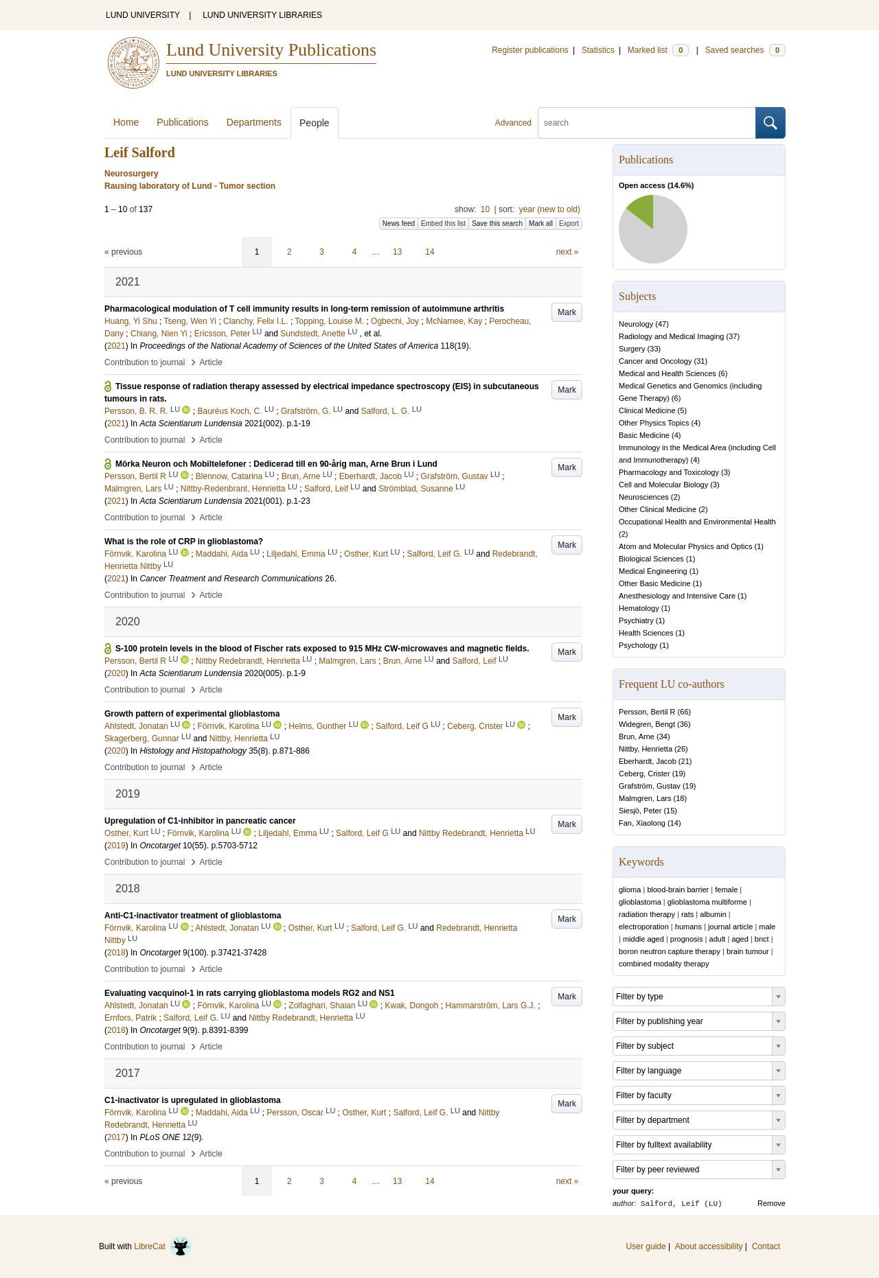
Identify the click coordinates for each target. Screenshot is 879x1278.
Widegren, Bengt (647, 724)
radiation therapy (647, 914)
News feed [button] (399, 223)
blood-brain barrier (678, 889)
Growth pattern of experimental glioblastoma (191, 714)
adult (717, 939)
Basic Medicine (644, 435)
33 (654, 349)
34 (663, 736)
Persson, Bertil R (647, 712)
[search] (647, 123)
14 (429, 252)
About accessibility (709, 1246)
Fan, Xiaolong (642, 823)
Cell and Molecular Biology (663, 484)
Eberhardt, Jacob (647, 761)
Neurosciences (644, 497)
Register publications (530, 50)
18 (680, 798)
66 (684, 712)
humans (688, 926)
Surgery (632, 349)
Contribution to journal (144, 362)
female (726, 889)
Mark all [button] (541, 223)
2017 (116, 1137)
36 (684, 724)
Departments (254, 122)
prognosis (686, 939)
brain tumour (748, 951)
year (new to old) (549, 209)
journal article (730, 926)
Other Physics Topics (654, 423)
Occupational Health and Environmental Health (697, 522)
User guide (646, 1246)
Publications (183, 122)
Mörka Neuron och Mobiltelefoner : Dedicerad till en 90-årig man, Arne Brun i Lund (276, 464)
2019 (116, 845)
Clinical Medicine (647, 410)
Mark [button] (567, 312)
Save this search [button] (497, 223)
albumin (713, 914)
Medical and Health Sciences (667, 373)
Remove (771, 1203)
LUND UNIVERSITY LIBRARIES (262, 15)
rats (687, 914)
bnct (762, 939)
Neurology (636, 324)
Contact (766, 1246)
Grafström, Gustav (650, 786)
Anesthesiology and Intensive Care (677, 596)
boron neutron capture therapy (669, 951)
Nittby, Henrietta (645, 749)
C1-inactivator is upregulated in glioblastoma (192, 1100)
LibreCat (163, 1246)
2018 (116, 952)
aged (739, 939)
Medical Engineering (653, 571)
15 (670, 810)
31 (700, 361)
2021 (116, 346)
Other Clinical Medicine (657, 509)
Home (126, 122)
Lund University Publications (271, 50)
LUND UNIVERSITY (143, 15)
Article (211, 362)
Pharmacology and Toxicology (669, 472)
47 (662, 324)
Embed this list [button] (443, 223)
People (314, 122)
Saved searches (745, 50)
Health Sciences (646, 633)
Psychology (638, 645)
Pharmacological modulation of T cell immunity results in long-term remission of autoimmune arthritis (304, 309)
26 (681, 749)
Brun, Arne (636, 736)
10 (485, 209)
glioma (630, 889)
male (767, 926)
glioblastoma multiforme (707, 902)
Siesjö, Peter (640, 810)
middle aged (643, 939)
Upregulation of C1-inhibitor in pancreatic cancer (200, 821)
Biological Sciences (651, 559)
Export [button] (569, 223)
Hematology (639, 608)
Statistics (598, 50)
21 (685, 761)
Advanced (513, 123)
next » (567, 252)
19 (678, 773)
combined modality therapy (664, 964)
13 (397, 252)
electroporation (644, 926)
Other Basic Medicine (655, 583)
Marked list (658, 50)
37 (733, 336)
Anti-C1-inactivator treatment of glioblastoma (192, 915)
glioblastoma (640, 902)
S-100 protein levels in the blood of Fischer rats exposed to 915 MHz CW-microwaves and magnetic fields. (322, 648)
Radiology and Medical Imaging (671, 336)
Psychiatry (636, 620)
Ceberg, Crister (644, 773)
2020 (116, 673)
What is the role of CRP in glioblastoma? (183, 541)
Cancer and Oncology (655, 361)
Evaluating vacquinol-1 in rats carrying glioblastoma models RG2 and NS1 (249, 993)
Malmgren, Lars (645, 798)
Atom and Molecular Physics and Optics (685, 546)
